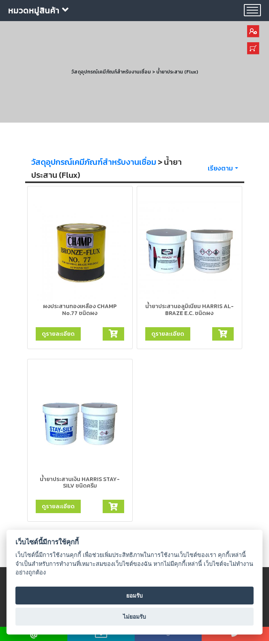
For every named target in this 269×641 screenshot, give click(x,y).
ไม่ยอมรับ (134, 616)
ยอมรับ (134, 595)
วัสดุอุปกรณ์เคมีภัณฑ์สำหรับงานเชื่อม (93, 162)
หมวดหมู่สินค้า (38, 10)
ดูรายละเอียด (58, 333)
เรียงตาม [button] (220, 168)
